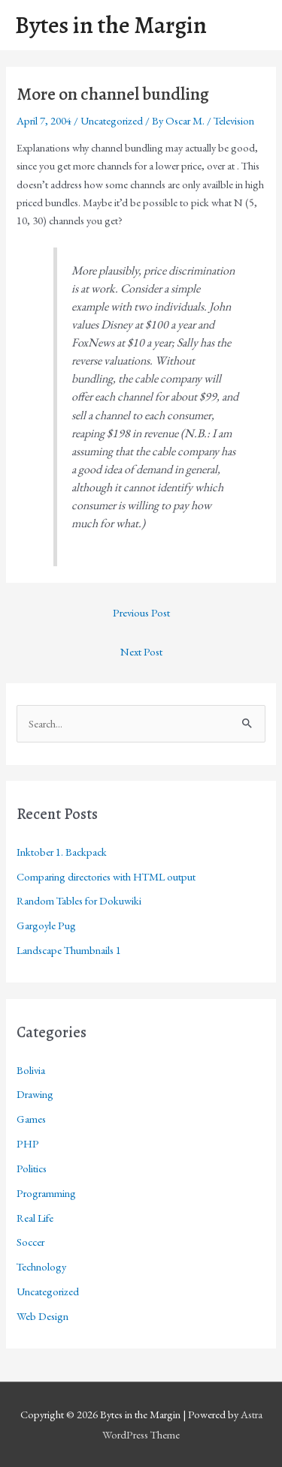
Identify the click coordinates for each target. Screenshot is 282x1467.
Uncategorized (111, 120)
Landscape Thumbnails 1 (69, 950)
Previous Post (141, 612)
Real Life (35, 1217)
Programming (46, 1193)
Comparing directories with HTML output (106, 876)
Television (234, 120)
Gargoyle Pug (46, 925)
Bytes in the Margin (111, 25)
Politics (32, 1168)
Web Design (42, 1316)
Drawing (35, 1094)
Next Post (141, 651)
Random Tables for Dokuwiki (79, 900)
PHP (28, 1143)
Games (31, 1119)
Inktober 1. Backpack (62, 851)
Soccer (30, 1241)
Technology (41, 1266)
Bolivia (31, 1070)
